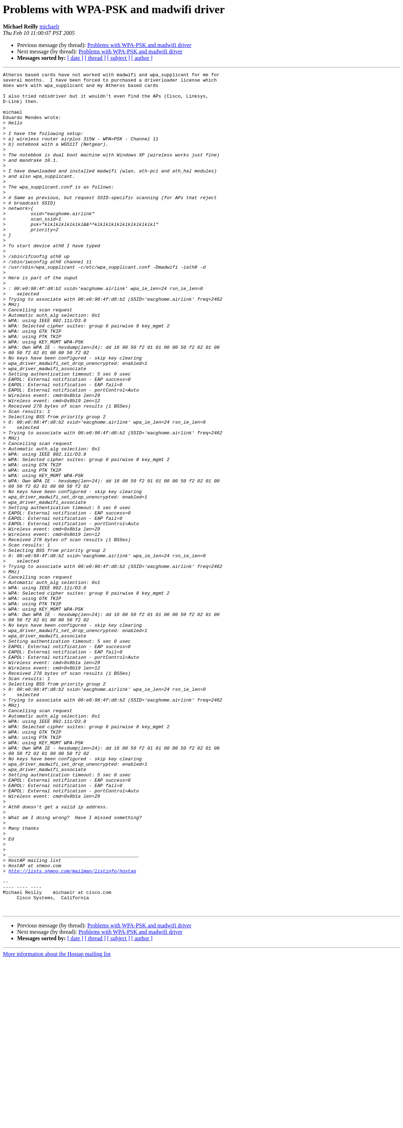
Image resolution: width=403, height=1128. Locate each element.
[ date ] (75, 58)
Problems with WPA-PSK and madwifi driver (139, 45)
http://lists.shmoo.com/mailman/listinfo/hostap (72, 1031)
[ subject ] (118, 58)
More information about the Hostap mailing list (57, 1122)
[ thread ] (95, 58)
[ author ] (142, 58)
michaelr (49, 27)
